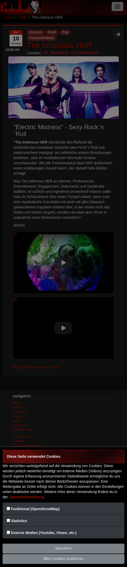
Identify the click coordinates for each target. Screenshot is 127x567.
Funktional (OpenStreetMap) (35, 509)
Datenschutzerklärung (26, 497)
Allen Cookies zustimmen (63, 559)
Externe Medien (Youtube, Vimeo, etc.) (44, 533)
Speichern (63, 548)
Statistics (19, 521)
